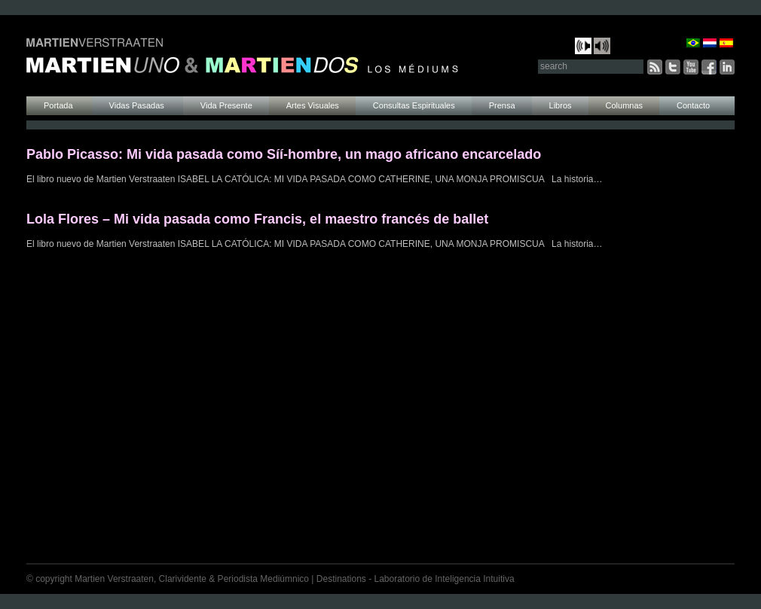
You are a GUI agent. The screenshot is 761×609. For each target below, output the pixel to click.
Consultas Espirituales (414, 105)
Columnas (624, 105)
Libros (560, 105)
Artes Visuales (312, 105)
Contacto (693, 105)
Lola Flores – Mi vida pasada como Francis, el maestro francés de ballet (257, 219)
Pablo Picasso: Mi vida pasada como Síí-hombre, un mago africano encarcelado (283, 154)
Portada (59, 105)
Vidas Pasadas (138, 105)
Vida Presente (226, 105)
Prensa (502, 105)
